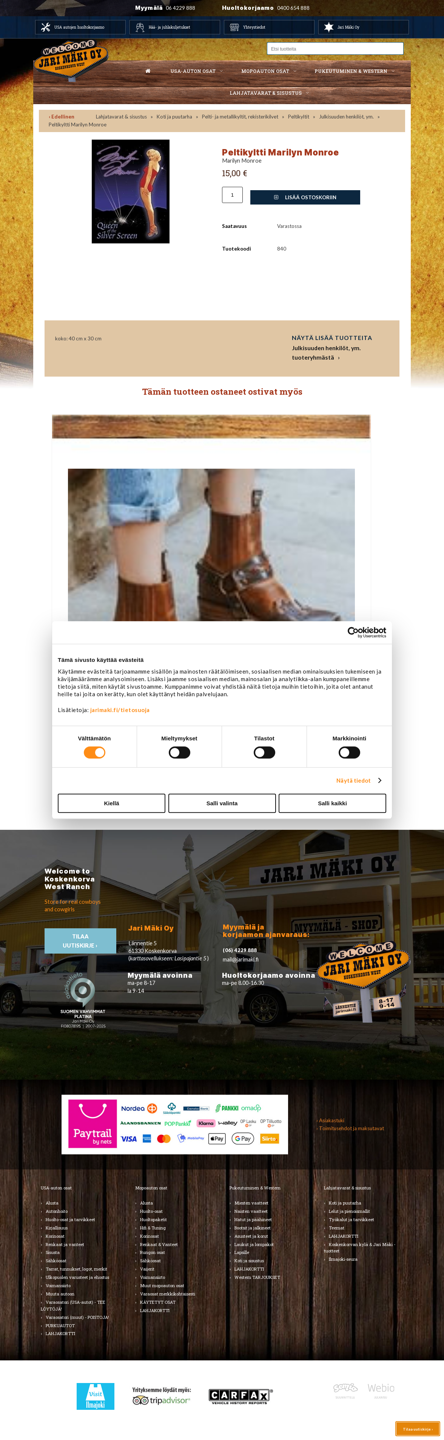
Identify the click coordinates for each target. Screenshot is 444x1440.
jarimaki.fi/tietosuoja (120, 709)
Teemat (336, 1228)
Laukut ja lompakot (254, 1244)
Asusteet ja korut (251, 1236)
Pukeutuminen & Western (255, 1188)
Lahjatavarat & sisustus (266, 93)
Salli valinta (222, 803)
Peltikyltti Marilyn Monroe (77, 125)
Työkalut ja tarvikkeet (351, 1219)
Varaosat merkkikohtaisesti (167, 1294)
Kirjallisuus (57, 1228)
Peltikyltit (298, 117)
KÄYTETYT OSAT (158, 1302)
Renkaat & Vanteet (159, 1244)
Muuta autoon (60, 1294)
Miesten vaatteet (251, 1203)
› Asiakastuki (330, 1120)
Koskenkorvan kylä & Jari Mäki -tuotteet (359, 1248)
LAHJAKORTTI (60, 1333)
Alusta (52, 1203)
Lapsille (241, 1252)
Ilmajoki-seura (343, 1259)
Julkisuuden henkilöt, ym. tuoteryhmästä (326, 353)
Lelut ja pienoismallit (349, 1211)
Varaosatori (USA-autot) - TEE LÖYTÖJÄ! (73, 1305)
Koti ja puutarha (174, 117)
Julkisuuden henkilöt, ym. (346, 117)
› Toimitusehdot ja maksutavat (350, 1128)
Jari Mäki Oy (348, 27)
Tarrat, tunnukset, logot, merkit (76, 1269)
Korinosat (55, 1236)
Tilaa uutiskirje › (418, 1429)
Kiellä (111, 803)
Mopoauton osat (265, 71)
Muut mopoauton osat (162, 1285)
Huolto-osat (151, 1211)
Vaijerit (147, 1269)
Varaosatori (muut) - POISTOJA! (77, 1317)
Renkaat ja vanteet (65, 1244)
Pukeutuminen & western (350, 71)
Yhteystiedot (254, 27)
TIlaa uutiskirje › (81, 940)
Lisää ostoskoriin (305, 197)
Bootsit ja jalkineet (252, 1228)
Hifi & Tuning (153, 1228)
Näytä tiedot (353, 780)
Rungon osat (152, 1252)
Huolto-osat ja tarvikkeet (70, 1219)
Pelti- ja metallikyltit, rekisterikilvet (240, 117)
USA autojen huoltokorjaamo (79, 27)
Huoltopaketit (153, 1219)
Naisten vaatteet (251, 1211)
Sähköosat (56, 1260)
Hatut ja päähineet (253, 1219)
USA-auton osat (193, 71)
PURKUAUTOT (60, 1325)
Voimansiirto (58, 1285)
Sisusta (53, 1252)
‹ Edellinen (61, 117)
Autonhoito (57, 1211)
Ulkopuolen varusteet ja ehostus (77, 1277)
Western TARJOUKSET (257, 1277)
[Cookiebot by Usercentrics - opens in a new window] (353, 632)
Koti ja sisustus (249, 1260)
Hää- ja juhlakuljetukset (169, 27)
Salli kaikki (332, 803)
